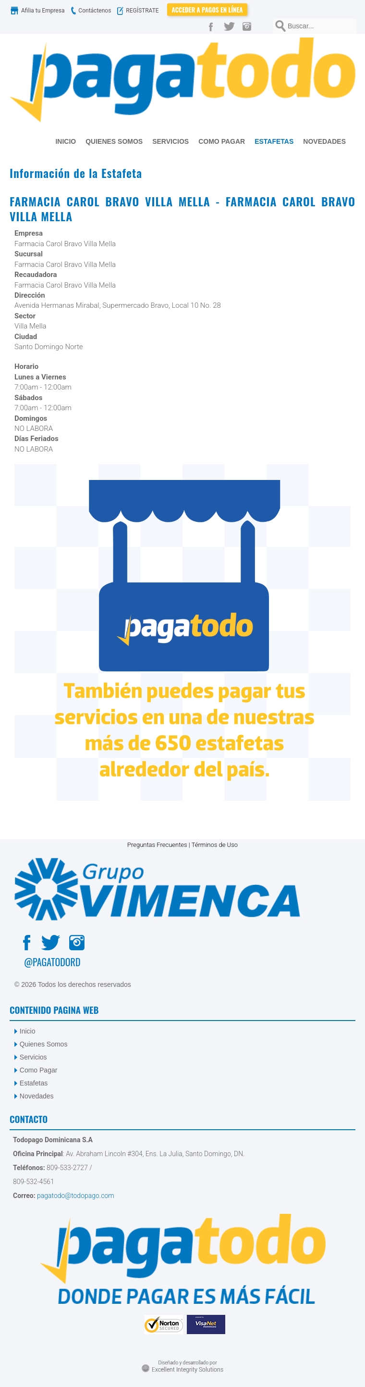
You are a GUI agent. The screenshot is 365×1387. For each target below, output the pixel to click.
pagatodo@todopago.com (75, 1195)
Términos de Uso (215, 844)
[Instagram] (249, 26)
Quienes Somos (44, 1044)
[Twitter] (231, 26)
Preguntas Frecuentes (157, 844)
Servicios (33, 1057)
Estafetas (34, 1083)
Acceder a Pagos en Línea (207, 9)
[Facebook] (213, 26)
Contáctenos (90, 10)
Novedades (37, 1096)
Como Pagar (39, 1070)
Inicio (28, 1031)
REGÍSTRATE (140, 10)
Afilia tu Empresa (38, 10)
